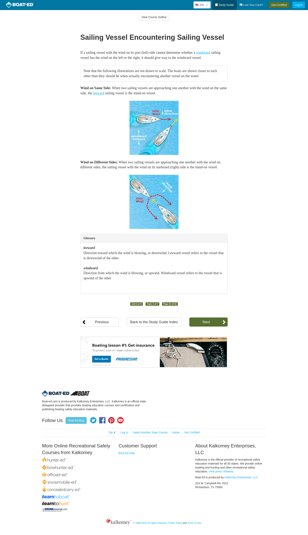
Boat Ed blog (76, 420)
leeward (98, 93)
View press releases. (221, 471)
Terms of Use (194, 523)
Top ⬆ (112, 432)
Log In (298, 4)
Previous (102, 322)
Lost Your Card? (251, 4)
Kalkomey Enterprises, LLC (241, 477)
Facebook (102, 420)
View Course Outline (153, 17)
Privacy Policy (175, 523)
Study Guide (224, 4)
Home (176, 432)
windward (203, 53)
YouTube (120, 420)
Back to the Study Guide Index (154, 322)
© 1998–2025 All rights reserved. (150, 523)
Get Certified (279, 4)
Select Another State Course (150, 432)
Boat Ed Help (127, 453)
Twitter (93, 420)
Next (206, 322)
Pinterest (111, 420)
